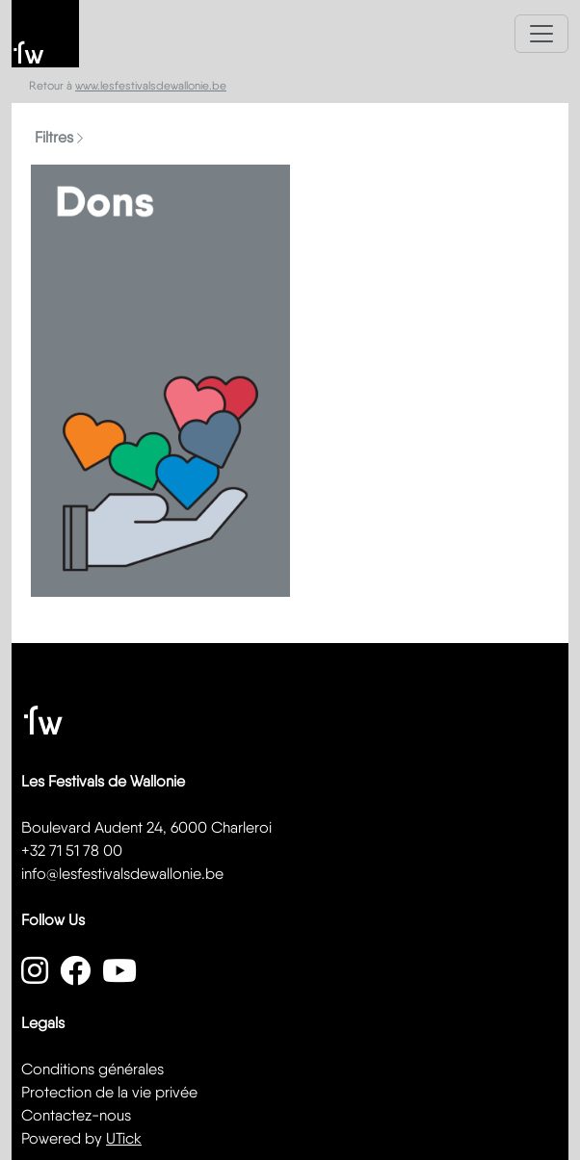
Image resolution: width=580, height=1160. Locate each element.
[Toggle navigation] (541, 33)
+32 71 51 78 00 (71, 850)
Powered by (81, 1138)
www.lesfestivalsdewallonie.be (150, 85)
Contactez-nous (76, 1115)
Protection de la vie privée (109, 1092)
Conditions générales (92, 1069)
